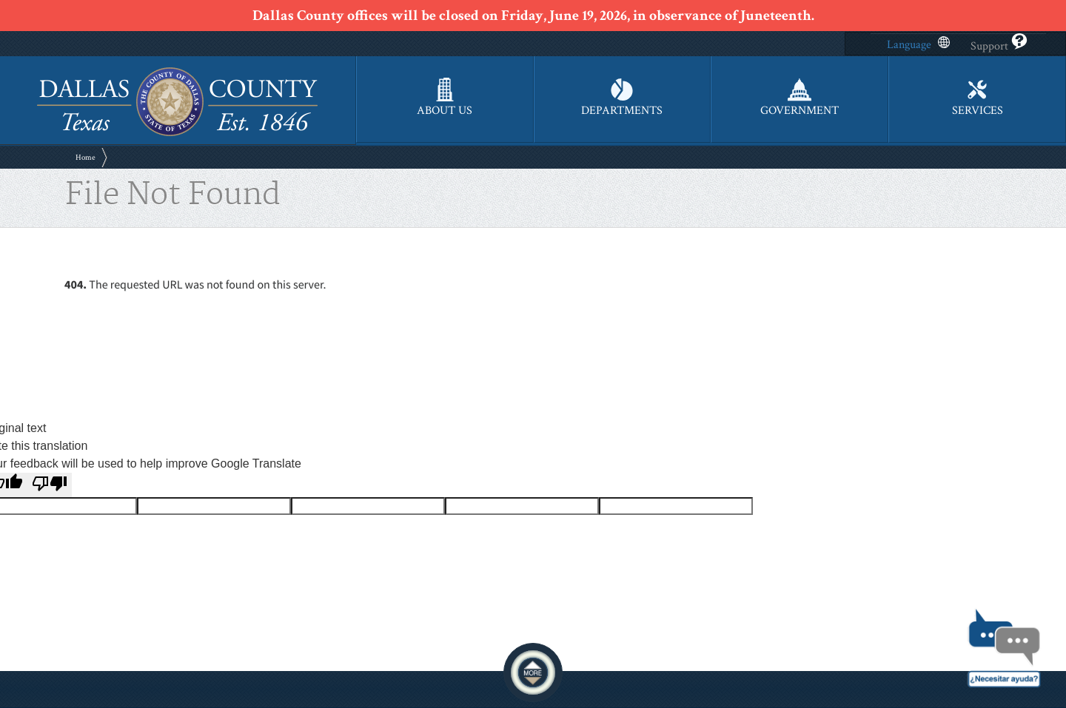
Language (918, 45)
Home (85, 157)
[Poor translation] (49, 485)
